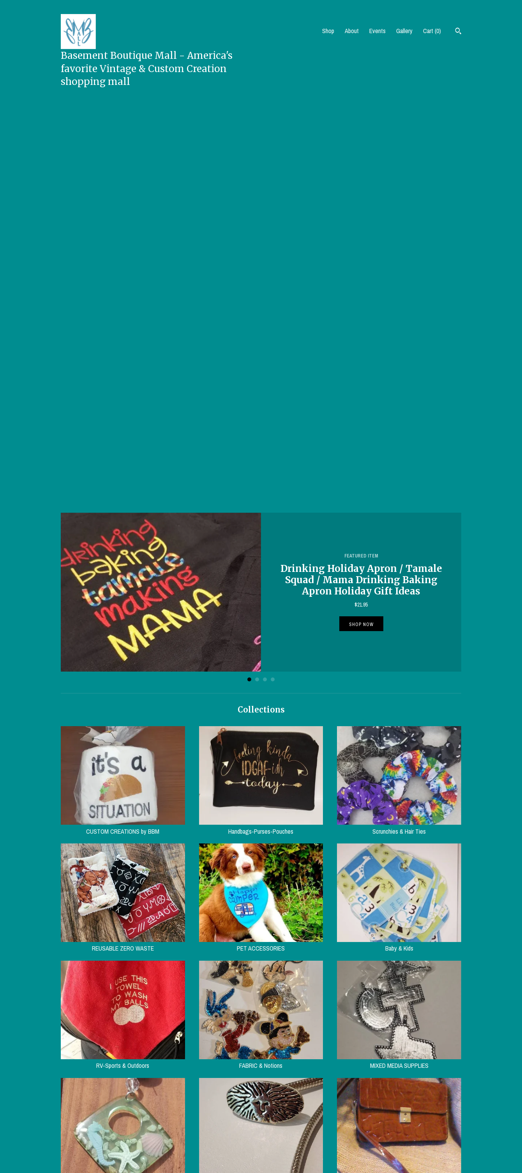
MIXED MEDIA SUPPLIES (399, 663)
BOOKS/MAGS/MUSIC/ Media (123, 1014)
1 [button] (249, 281)
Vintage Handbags (399, 780)
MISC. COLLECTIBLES (261, 1014)
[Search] (458, 32)
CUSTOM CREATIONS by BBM (123, 428)
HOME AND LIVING (261, 897)
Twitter (275, 1117)
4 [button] (273, 281)
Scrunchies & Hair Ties (399, 428)
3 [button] (265, 281)
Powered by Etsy (389, 1141)
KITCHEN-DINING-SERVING (399, 897)
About (352, 30)
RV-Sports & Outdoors (123, 663)
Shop (328, 30)
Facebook (278, 1107)
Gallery (404, 30)
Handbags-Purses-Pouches (261, 428)
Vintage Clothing (123, 897)
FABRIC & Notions (261, 663)
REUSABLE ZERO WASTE (123, 545)
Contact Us (176, 1136)
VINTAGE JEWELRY (123, 780)
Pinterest (277, 1126)
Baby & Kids (399, 545)
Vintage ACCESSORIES (261, 780)
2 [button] (257, 281)
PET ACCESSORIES (261, 545)
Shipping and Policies (188, 1126)
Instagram (278, 1136)
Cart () (432, 30)
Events (377, 30)
